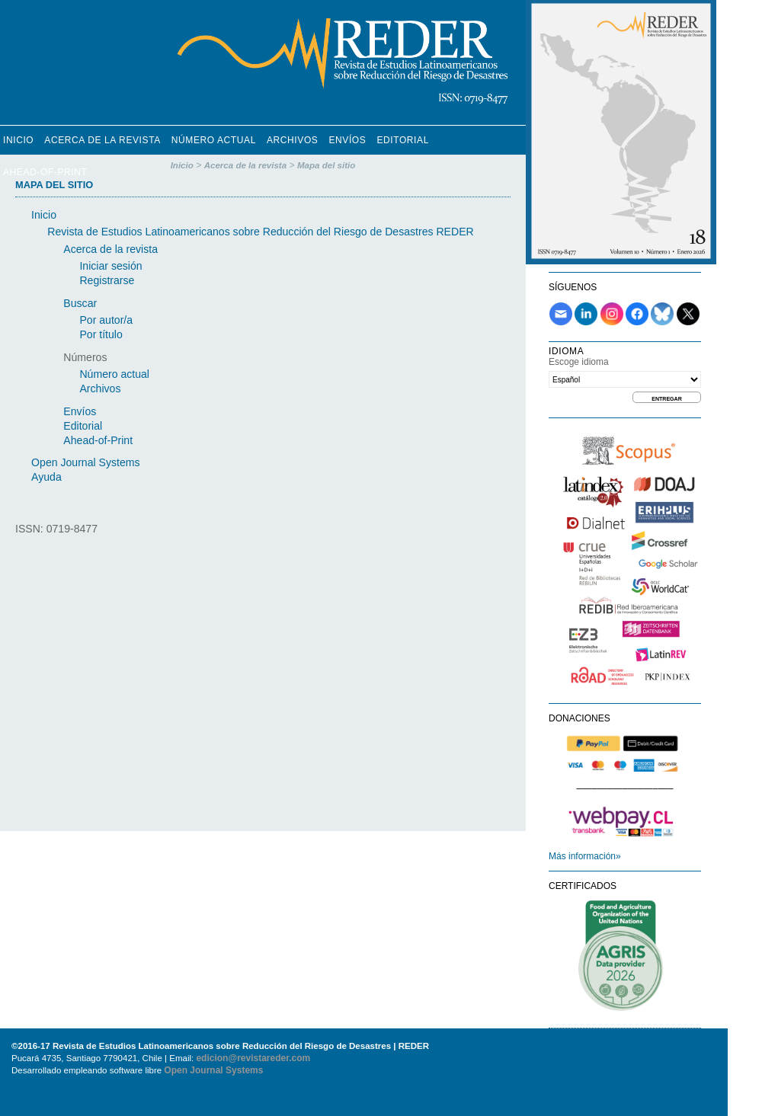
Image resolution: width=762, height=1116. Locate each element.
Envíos (347, 140)
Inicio (18, 140)
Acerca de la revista (102, 140)
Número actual (114, 374)
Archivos (292, 140)
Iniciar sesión (110, 266)
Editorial (402, 140)
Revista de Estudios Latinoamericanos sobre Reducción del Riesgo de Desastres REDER (260, 231)
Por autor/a (106, 320)
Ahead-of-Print (45, 172)
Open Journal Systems (85, 462)
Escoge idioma (579, 362)
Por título (100, 334)
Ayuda (46, 477)
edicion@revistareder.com (253, 1058)
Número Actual (213, 140)
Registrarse (106, 280)
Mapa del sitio (326, 165)
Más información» (585, 856)
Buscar (80, 303)
